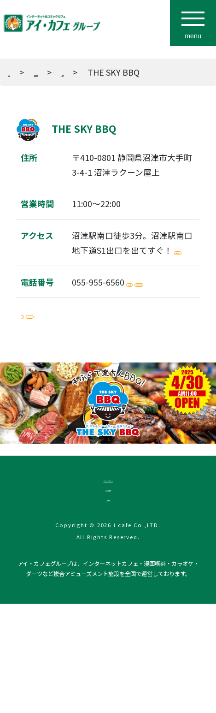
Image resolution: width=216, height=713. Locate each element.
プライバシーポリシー (108, 561)
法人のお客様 (108, 582)
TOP (16, 72)
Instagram (73, 384)
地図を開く (101, 283)
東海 (128, 72)
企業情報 (108, 604)
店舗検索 (72, 72)
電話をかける (105, 345)
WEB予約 (152, 322)
